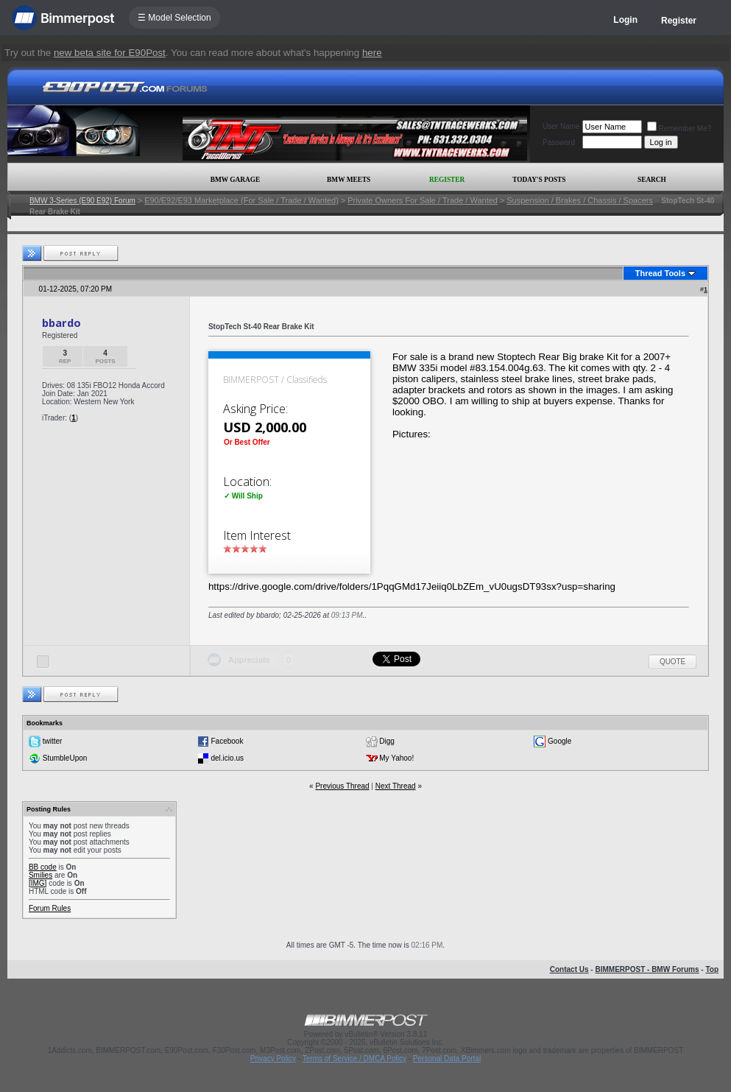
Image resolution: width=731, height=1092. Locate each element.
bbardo (61, 322)
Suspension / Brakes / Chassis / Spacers (579, 200)
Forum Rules (50, 908)
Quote (672, 662)
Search (652, 179)
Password (559, 142)
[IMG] (37, 883)
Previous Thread (342, 786)
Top (711, 969)
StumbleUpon (65, 757)
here (372, 52)
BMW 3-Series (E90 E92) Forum (82, 201)
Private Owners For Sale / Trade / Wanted (422, 200)
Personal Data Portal (447, 1058)
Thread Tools (660, 273)
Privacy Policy (273, 1058)
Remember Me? (679, 128)
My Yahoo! (396, 757)
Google (559, 740)
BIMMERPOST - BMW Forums (647, 969)
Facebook (227, 740)
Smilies (40, 875)
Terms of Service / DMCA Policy (354, 1058)
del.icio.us (227, 757)
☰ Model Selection (174, 18)
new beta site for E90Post (110, 52)
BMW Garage (235, 179)
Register (678, 20)
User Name (561, 126)
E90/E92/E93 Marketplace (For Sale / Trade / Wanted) (241, 200)
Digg (387, 740)
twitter (53, 740)
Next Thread (395, 786)
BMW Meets (348, 179)
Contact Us (569, 969)
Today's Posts (538, 179)
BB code (43, 867)
